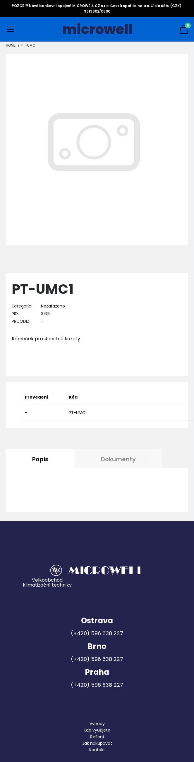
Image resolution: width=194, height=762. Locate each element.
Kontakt (97, 750)
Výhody (97, 724)
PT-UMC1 (29, 45)
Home (11, 45)
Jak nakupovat (97, 743)
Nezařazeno (53, 306)
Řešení (97, 737)
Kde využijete (97, 730)
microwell (97, 29)
